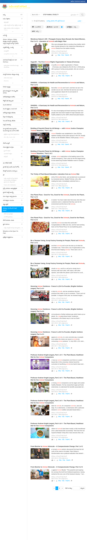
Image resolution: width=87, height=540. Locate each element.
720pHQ (67, 55)
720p (62, 55)
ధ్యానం (59, 5)
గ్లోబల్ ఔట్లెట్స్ (66, 5)
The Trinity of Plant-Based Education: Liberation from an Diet (55, 174)
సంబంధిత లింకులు (77, 5)
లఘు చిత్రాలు (56, 7)
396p (59, 55)
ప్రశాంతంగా (74, 14)
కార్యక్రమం (47, 7)
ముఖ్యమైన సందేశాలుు (68, 7)
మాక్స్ (39, 5)
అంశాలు (41, 7)
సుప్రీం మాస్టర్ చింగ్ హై (49, 5)
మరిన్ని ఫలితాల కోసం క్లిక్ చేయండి (56, 21)
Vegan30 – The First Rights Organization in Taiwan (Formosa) (55, 62)
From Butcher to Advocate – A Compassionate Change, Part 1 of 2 (57, 446)
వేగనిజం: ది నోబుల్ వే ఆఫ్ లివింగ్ (59, 51)
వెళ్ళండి (82, 488)
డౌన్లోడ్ (77, 7)
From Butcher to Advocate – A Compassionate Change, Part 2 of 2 (57, 467)
